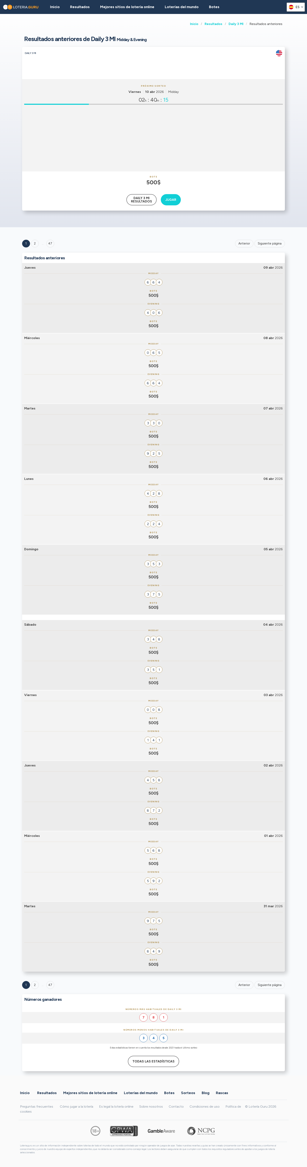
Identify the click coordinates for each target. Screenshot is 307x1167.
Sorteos (188, 1092)
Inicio (194, 24)
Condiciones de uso (205, 1106)
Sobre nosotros (151, 1106)
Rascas (222, 1092)
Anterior (244, 243)
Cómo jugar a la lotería (76, 1106)
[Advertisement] (153, 138)
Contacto (176, 1106)
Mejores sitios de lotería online (127, 7)
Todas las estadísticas (153, 1061)
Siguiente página (270, 243)
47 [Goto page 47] (50, 985)
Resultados (213, 24)
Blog (205, 1092)
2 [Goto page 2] (35, 243)
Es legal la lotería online (116, 1106)
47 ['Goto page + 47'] (50, 243)
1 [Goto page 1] (26, 243)
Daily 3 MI (236, 24)
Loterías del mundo (182, 7)
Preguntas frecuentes (36, 1106)
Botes (214, 7)
